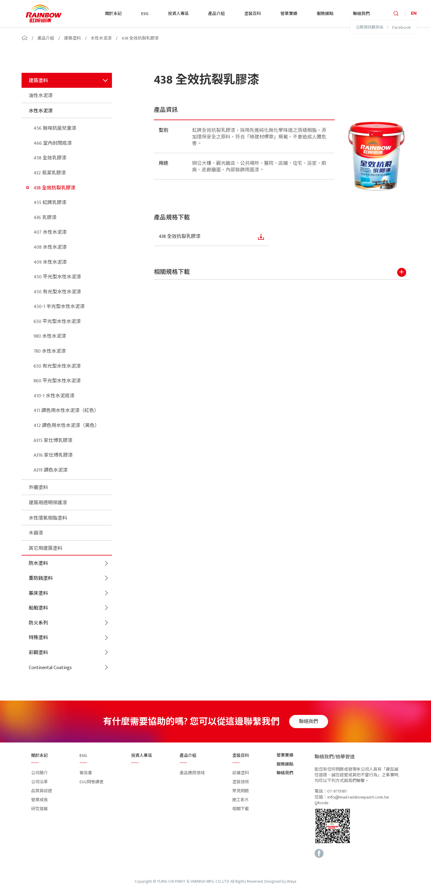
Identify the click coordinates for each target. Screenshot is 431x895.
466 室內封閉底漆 (53, 143)
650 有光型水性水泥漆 (57, 366)
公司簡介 (39, 772)
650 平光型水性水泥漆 (57, 322)
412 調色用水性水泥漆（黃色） (66, 426)
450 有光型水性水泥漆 (57, 292)
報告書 (86, 772)
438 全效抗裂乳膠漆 (140, 38)
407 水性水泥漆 (50, 232)
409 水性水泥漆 (50, 262)
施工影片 (240, 799)
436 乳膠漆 (45, 218)
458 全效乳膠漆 (50, 158)
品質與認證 (41, 790)
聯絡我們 (361, 13)
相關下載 (240, 808)
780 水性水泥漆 (50, 351)
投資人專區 (178, 13)
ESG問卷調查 (92, 781)
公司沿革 (39, 781)
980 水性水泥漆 (50, 336)
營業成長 (39, 799)
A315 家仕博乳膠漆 (53, 441)
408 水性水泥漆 (50, 247)
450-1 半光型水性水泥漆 (59, 307)
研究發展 (39, 808)
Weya (291, 882)
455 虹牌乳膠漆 (50, 203)
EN (414, 13)
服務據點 (325, 13)
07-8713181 (337, 791)
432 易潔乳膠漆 (50, 173)
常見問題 (240, 790)
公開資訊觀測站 (369, 27)
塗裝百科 (252, 13)
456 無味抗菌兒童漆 (55, 128)
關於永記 (113, 13)
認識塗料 (240, 772)
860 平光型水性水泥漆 (57, 381)
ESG (144, 13)
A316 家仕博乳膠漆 (53, 455)
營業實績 (288, 13)
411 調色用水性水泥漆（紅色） (66, 411)
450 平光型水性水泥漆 (57, 277)
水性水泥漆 (101, 38)
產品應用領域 (192, 772)
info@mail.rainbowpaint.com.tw (358, 797)
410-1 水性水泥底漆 (54, 396)
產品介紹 (216, 13)
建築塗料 (72, 38)
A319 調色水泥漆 (51, 470)
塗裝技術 (240, 781)
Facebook (401, 28)
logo (44, 13)
